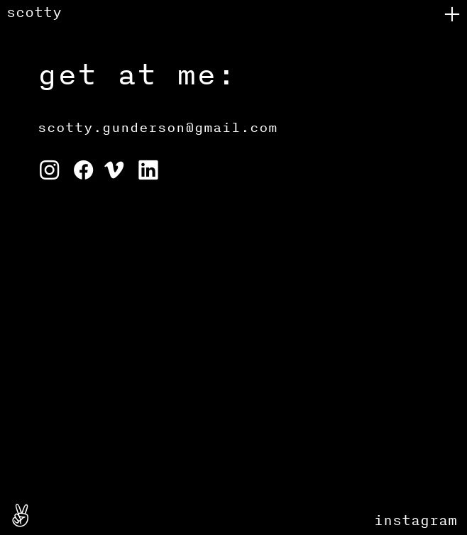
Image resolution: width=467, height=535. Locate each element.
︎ (452, 15)
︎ (114, 171)
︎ (85, 171)
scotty (34, 12)
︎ (148, 171)
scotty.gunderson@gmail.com (158, 127)
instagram (415, 520)
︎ (49, 171)
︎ (20, 517)
